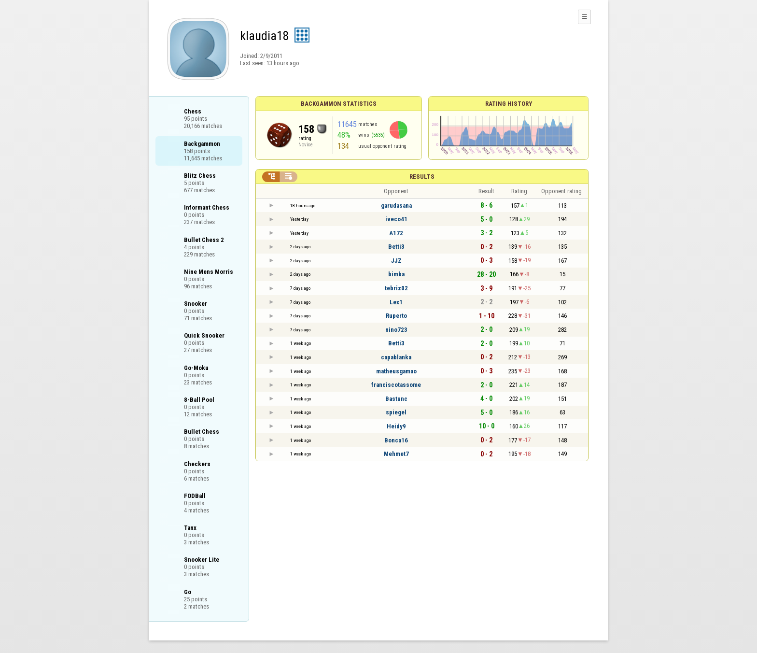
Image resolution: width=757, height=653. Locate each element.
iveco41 (396, 219)
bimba (396, 274)
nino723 (396, 329)
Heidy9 (396, 426)
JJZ (396, 260)
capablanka (396, 357)
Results (422, 176)
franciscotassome (396, 384)
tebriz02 (396, 288)
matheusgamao (396, 371)
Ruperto (396, 315)
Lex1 (396, 302)
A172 (396, 233)
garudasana (396, 205)
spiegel (396, 412)
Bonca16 (396, 440)
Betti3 (396, 246)
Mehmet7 (396, 453)
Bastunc (396, 398)
